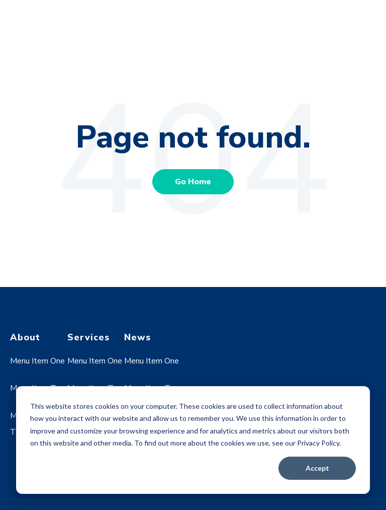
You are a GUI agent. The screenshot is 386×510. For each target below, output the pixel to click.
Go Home (193, 181)
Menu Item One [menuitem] (37, 361)
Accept (317, 468)
